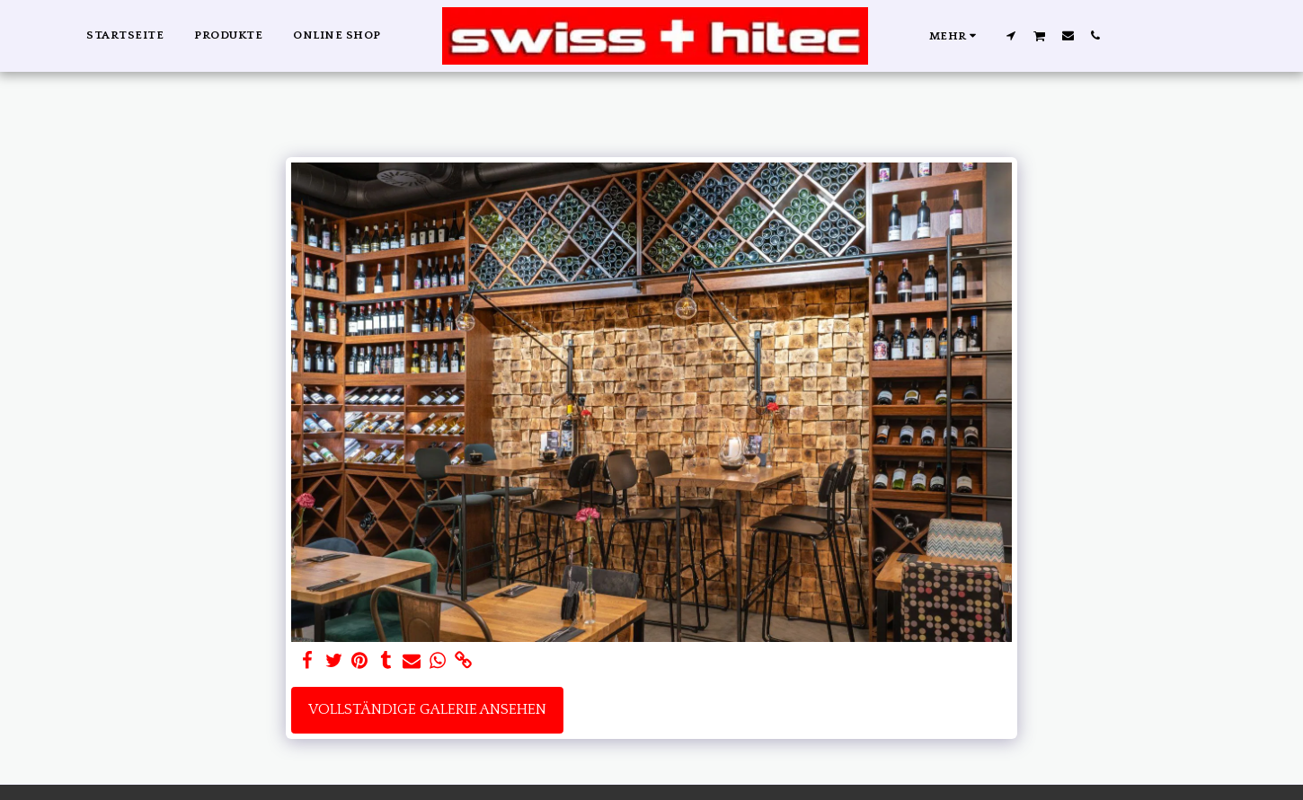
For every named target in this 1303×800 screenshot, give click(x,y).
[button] (1010, 35)
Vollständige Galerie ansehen (427, 709)
